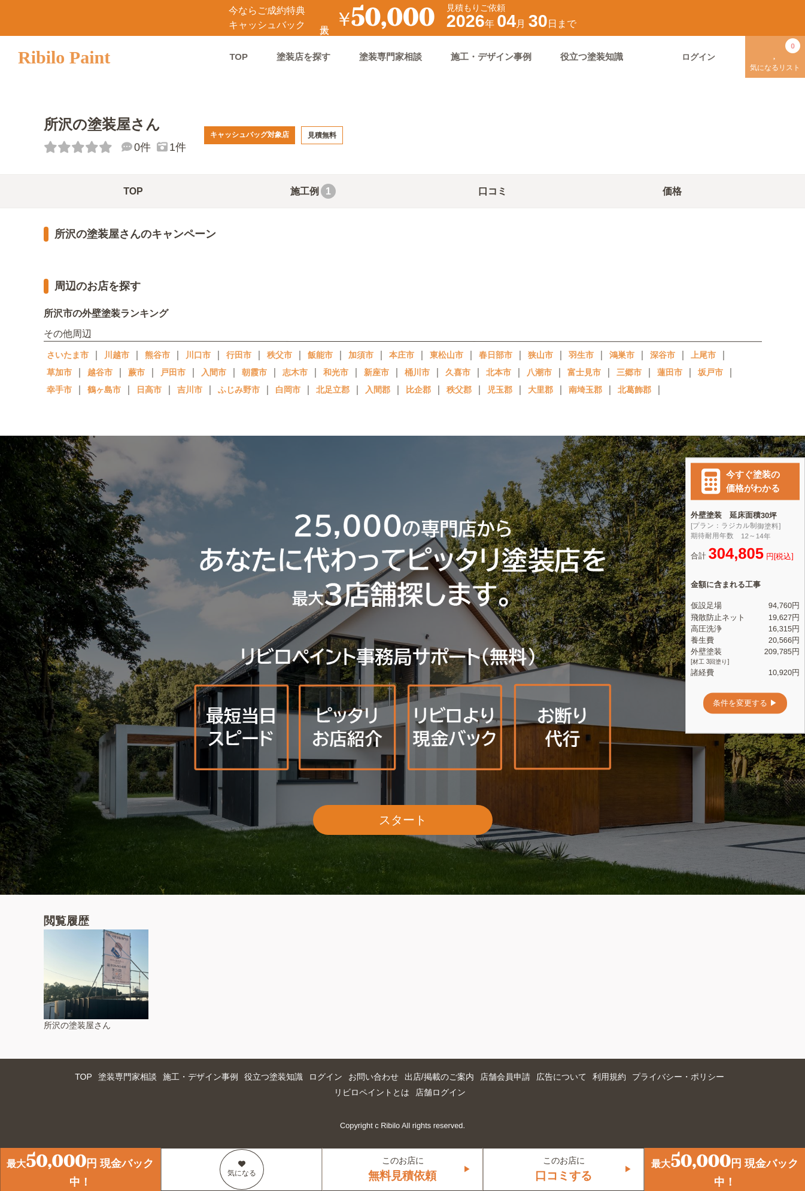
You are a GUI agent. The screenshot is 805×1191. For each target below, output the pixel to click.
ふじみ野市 (239, 389)
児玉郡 (499, 389)
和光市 (335, 372)
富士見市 (584, 372)
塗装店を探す (303, 56)
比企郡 (418, 389)
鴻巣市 (621, 355)
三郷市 (629, 372)
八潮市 (539, 372)
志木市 (295, 372)
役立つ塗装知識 (591, 56)
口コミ (492, 191)
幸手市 (59, 389)
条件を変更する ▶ (745, 702)
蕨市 (136, 372)
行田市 (238, 355)
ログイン (325, 1076)
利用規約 (609, 1076)
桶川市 (417, 372)
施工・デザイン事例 (491, 56)
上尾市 (703, 355)
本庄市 (401, 355)
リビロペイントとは (371, 1092)
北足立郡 (333, 389)
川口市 (198, 355)
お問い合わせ (373, 1076)
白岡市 (287, 389)
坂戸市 (710, 372)
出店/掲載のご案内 (439, 1076)
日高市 (149, 389)
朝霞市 (254, 372)
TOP (238, 56)
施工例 (313, 191)
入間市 (213, 372)
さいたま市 (68, 355)
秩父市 (279, 355)
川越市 (116, 355)
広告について (561, 1076)
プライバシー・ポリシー (678, 1076)
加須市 (360, 355)
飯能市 (320, 355)
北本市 (498, 372)
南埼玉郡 (585, 389)
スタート (403, 820)
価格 (672, 191)
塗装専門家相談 (390, 56)
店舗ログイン (440, 1092)
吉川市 (189, 389)
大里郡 (540, 389)
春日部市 (495, 355)
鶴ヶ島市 (104, 389)
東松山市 (446, 355)
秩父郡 (459, 389)
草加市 (59, 372)
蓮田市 (669, 372)
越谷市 (100, 372)
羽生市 (581, 355)
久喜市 (457, 372)
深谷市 (662, 355)
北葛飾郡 (634, 389)
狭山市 (540, 355)
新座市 (376, 372)
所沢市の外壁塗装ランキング (105, 313)
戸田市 (173, 372)
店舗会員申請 (505, 1076)
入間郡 (377, 389)
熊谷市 (157, 355)
